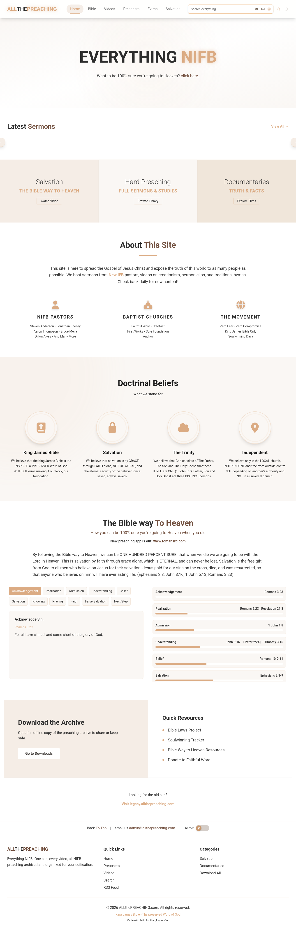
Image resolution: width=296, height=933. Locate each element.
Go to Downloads (39, 753)
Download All (210, 873)
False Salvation (95, 601)
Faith (74, 601)
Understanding (102, 591)
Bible (92, 9)
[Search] (230, 9)
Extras (152, 9)
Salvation (173, 9)
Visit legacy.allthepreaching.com (148, 804)
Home (75, 9)
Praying (57, 601)
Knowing (38, 601)
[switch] (202, 828)
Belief (124, 591)
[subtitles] (263, 9)
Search (109, 880)
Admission (76, 591)
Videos (109, 9)
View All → (280, 126)
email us (145, 828)
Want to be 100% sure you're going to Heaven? (148, 75)
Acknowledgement (25, 591)
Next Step (121, 601)
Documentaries (212, 866)
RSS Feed (111, 887)
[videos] (256, 9)
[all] (269, 9)
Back (96, 828)
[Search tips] (286, 9)
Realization (53, 591)
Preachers (131, 9)
